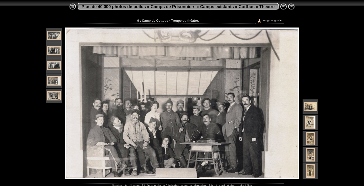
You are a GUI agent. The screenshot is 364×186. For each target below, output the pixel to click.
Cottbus (247, 6)
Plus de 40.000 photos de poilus (114, 6)
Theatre (267, 6)
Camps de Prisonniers (173, 6)
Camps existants (217, 6)
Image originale (269, 20)
